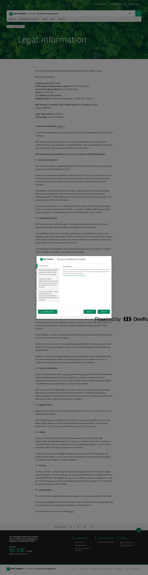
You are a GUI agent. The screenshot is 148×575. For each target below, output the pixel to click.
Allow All (104, 312)
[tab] (48, 266)
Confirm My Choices (47, 312)
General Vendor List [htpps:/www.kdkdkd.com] (80, 275)
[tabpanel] (86, 272)
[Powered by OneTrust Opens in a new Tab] (102, 317)
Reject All (90, 312)
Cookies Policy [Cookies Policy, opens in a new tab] (67, 275)
